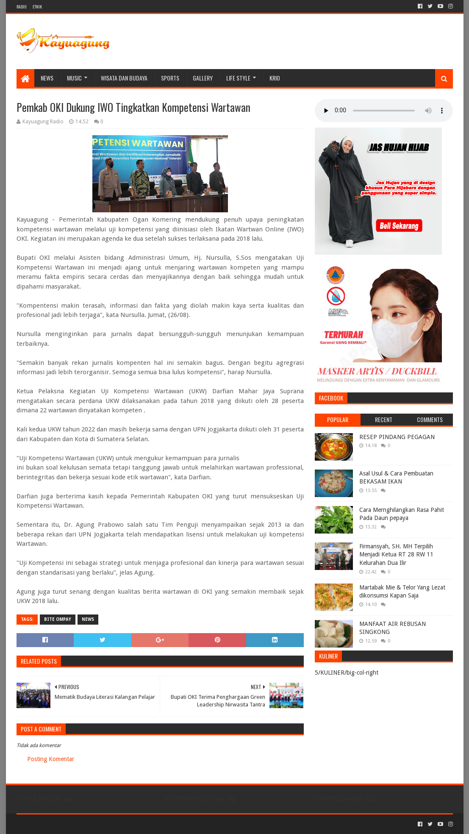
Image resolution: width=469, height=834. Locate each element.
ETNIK (37, 6)
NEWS (47, 77)
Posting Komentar (50, 759)
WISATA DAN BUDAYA (124, 77)
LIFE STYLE (238, 77)
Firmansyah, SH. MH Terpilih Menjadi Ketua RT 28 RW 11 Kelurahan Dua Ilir (396, 554)
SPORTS (170, 77)
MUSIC (74, 77)
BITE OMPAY (57, 619)
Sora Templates (63, 824)
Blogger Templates (112, 824)
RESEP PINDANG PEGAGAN (397, 437)
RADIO (21, 6)
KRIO (274, 77)
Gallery (203, 77)
